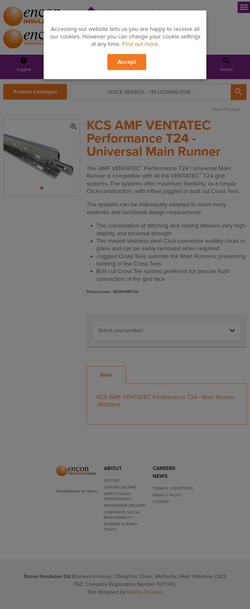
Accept (127, 61)
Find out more (140, 44)
